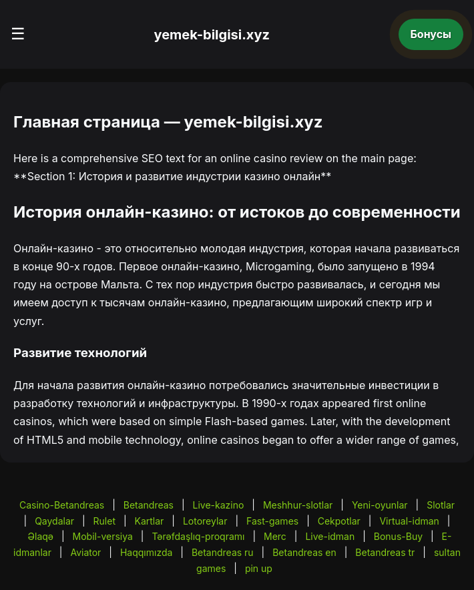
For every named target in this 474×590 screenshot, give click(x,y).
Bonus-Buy (398, 536)
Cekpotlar (339, 521)
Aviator (85, 552)
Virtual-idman (409, 521)
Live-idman (329, 536)
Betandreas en (304, 552)
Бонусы (431, 34)
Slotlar (441, 505)
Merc (275, 536)
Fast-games (272, 521)
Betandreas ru (223, 552)
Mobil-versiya (103, 536)
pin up (258, 568)
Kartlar (149, 521)
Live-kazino (218, 505)
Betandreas (149, 505)
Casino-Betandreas (61, 505)
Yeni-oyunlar (380, 505)
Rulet (104, 521)
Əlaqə (40, 536)
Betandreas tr (385, 552)
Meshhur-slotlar (297, 505)
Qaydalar (54, 521)
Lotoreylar (205, 521)
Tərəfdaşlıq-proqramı (198, 536)
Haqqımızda (146, 552)
